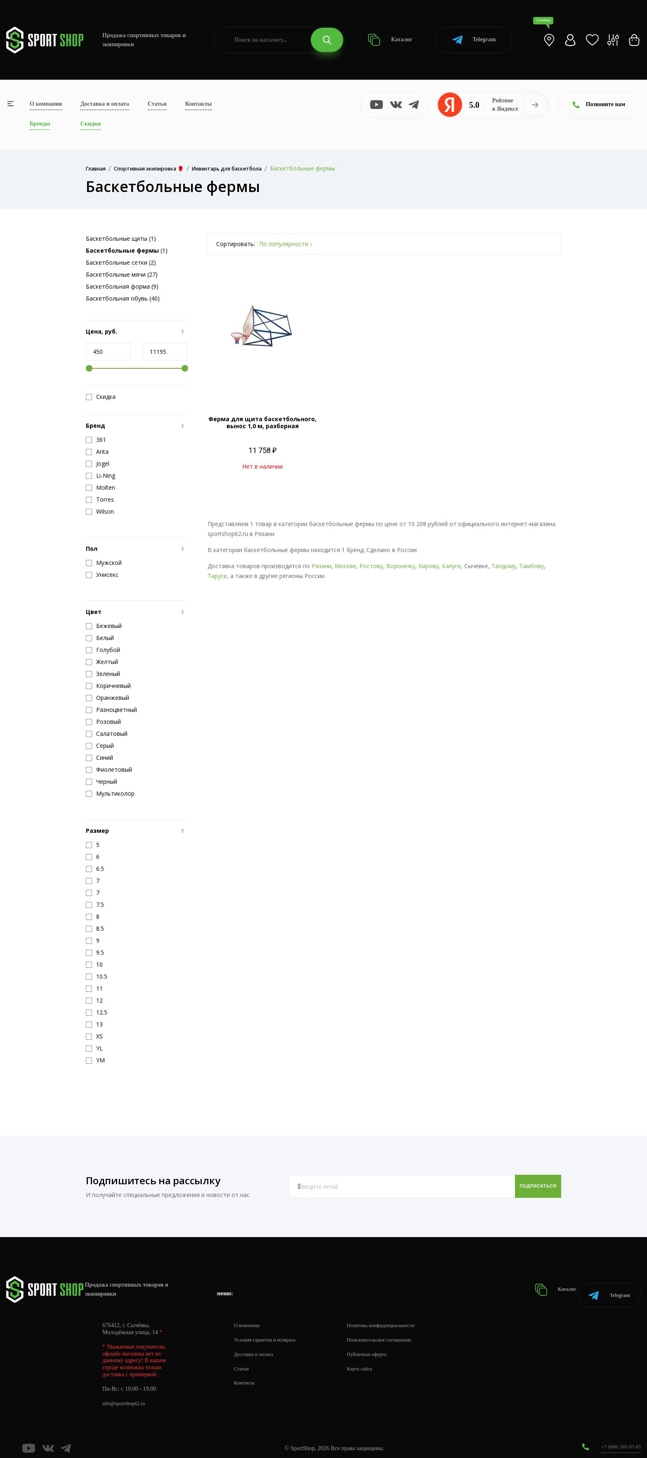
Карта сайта (372, 1359)
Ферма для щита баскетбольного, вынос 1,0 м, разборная (262, 422)
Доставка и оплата (104, 104)
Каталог (390, 39)
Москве (345, 566)
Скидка (101, 397)
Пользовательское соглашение (394, 1330)
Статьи (157, 104)
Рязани (321, 566)
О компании (46, 104)
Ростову (371, 566)
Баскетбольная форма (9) (122, 286)
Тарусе (217, 576)
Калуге (451, 566)
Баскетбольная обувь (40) (123, 298)
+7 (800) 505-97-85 (618, 1437)
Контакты (198, 104)
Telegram (474, 40)
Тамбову (531, 566)
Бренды (40, 124)
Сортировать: (235, 244)
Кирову (428, 566)
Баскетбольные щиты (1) (121, 238)
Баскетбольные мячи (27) (122, 274)
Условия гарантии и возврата (269, 1330)
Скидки (90, 124)
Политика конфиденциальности (396, 1316)
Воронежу (400, 566)
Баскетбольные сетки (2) (121, 262)
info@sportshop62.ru (126, 1394)
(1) (127, 250)
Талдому (503, 566)
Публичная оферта (380, 1345)
